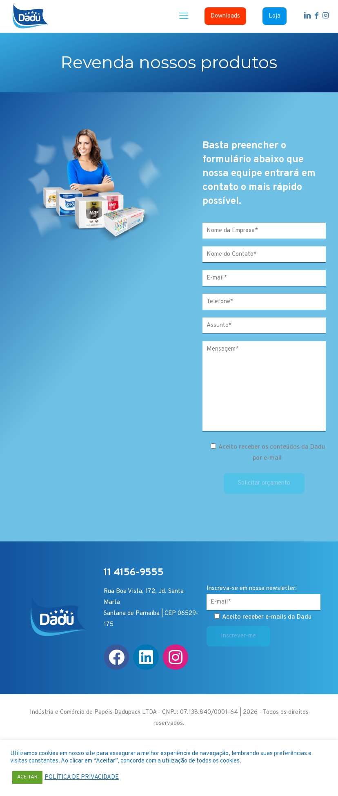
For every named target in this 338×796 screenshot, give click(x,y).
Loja (274, 16)
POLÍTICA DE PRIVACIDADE (81, 777)
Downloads (225, 16)
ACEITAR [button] (27, 777)
